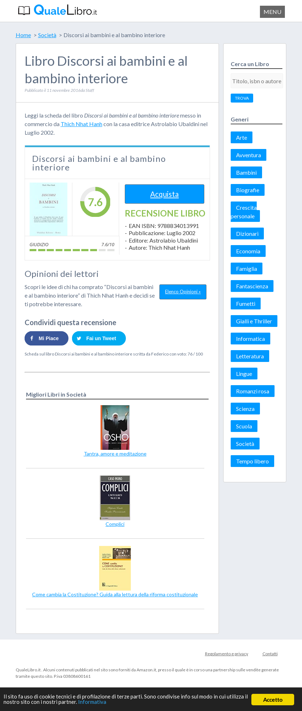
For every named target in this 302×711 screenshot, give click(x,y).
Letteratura (250, 356)
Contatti (270, 653)
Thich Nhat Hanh (81, 123)
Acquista (164, 193)
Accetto (272, 699)
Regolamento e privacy (226, 653)
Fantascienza (252, 286)
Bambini (246, 172)
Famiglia (246, 268)
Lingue (244, 373)
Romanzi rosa (252, 391)
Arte (241, 137)
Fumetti (245, 303)
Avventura (248, 154)
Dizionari (247, 233)
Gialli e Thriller (254, 321)
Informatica (250, 338)
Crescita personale (244, 211)
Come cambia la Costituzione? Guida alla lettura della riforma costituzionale (115, 594)
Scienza (245, 408)
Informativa (135, 703)
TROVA (242, 98)
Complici (115, 524)
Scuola (244, 426)
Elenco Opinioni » (183, 291)
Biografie (247, 190)
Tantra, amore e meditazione (115, 454)
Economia (248, 251)
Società (245, 443)
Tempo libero (252, 461)
